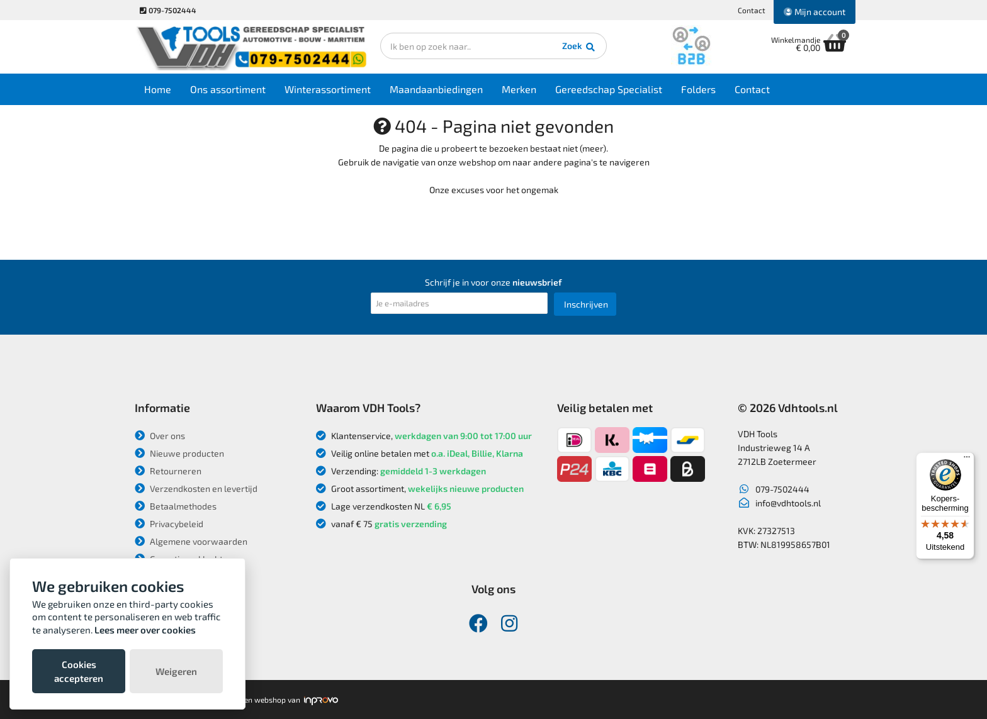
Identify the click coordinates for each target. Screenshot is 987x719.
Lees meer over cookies (145, 629)
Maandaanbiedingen (436, 89)
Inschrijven (586, 304)
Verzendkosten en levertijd (196, 488)
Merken (519, 89)
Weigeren (176, 671)
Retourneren (168, 470)
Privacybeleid (169, 523)
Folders (698, 89)
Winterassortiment (328, 89)
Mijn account (814, 11)
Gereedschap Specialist (608, 89)
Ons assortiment (228, 89)
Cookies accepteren (78, 671)
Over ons (160, 435)
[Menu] (966, 459)
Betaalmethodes (176, 506)
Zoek (579, 47)
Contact (751, 10)
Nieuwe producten (179, 453)
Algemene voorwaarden (191, 541)
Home (157, 89)
